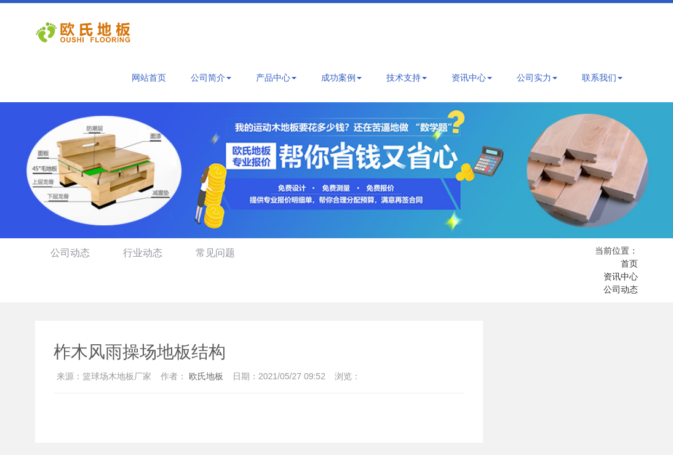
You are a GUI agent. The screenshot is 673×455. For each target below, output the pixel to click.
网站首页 (149, 78)
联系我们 (602, 78)
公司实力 (537, 78)
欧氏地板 (206, 376)
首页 (629, 263)
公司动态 (70, 253)
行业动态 (142, 253)
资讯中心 (472, 78)
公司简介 (211, 78)
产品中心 (276, 78)
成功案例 (341, 78)
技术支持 (406, 78)
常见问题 (215, 253)
